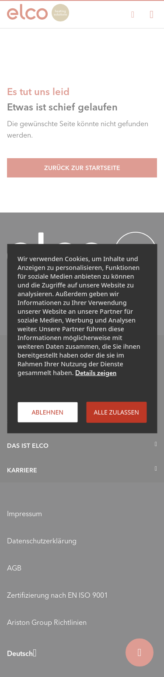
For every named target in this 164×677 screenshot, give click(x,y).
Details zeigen (95, 372)
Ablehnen (47, 412)
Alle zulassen (116, 412)
